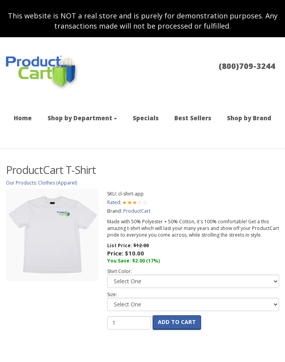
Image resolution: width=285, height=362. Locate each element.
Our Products (21, 182)
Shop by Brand (249, 118)
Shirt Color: (119, 271)
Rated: (114, 202)
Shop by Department (82, 118)
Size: (112, 294)
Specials (146, 118)
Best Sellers (192, 118)
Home (23, 118)
